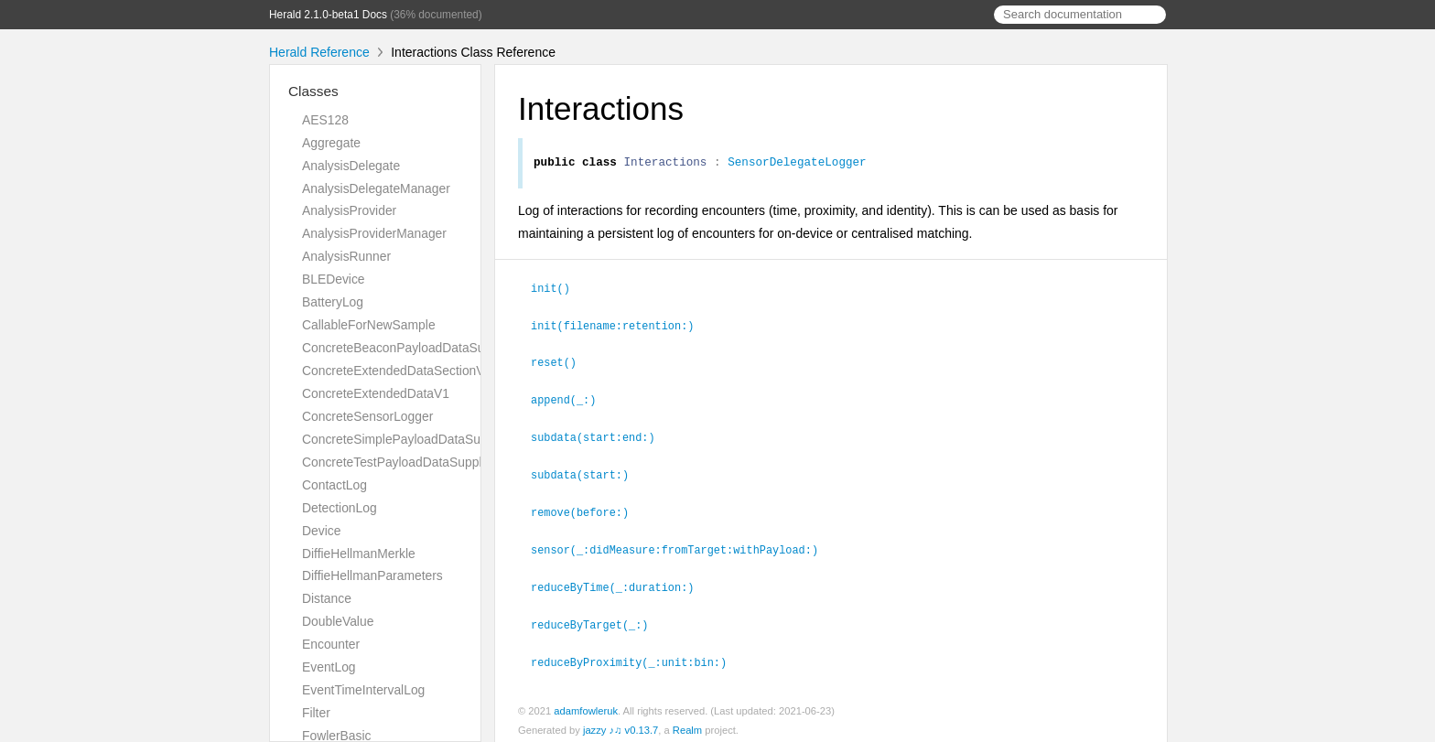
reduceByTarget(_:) (597, 618)
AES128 (325, 120)
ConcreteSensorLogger (367, 416)
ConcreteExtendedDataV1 (375, 393)
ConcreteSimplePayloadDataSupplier (407, 439)
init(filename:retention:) (620, 326)
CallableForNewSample (369, 324)
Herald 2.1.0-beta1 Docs (328, 14)
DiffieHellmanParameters (372, 575)
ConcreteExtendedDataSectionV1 (396, 370)
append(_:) (571, 399)
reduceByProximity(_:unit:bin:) (636, 655)
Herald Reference (319, 52)
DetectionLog (339, 507)
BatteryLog (332, 302)
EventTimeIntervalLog (363, 690)
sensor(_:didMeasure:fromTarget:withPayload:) (682, 545)
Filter (316, 712)
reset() (561, 362)
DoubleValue (337, 621)
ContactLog (334, 485)
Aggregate (331, 142)
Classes (313, 91)
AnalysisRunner (346, 256)
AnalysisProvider (349, 210)
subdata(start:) (587, 472)
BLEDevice (333, 279)
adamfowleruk (586, 703)
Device (321, 530)
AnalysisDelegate (351, 165)
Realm (687, 722)
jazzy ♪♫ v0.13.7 (620, 722)
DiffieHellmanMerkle (358, 553)
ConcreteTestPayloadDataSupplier (399, 462)
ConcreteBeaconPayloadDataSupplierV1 (416, 347)
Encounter (331, 644)
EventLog (329, 667)
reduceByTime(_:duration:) (620, 582)
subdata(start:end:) (600, 435)
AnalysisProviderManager (374, 233)
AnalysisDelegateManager (376, 188)
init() (558, 290)
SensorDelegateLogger (797, 164)
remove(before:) (587, 508)
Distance (326, 598)
